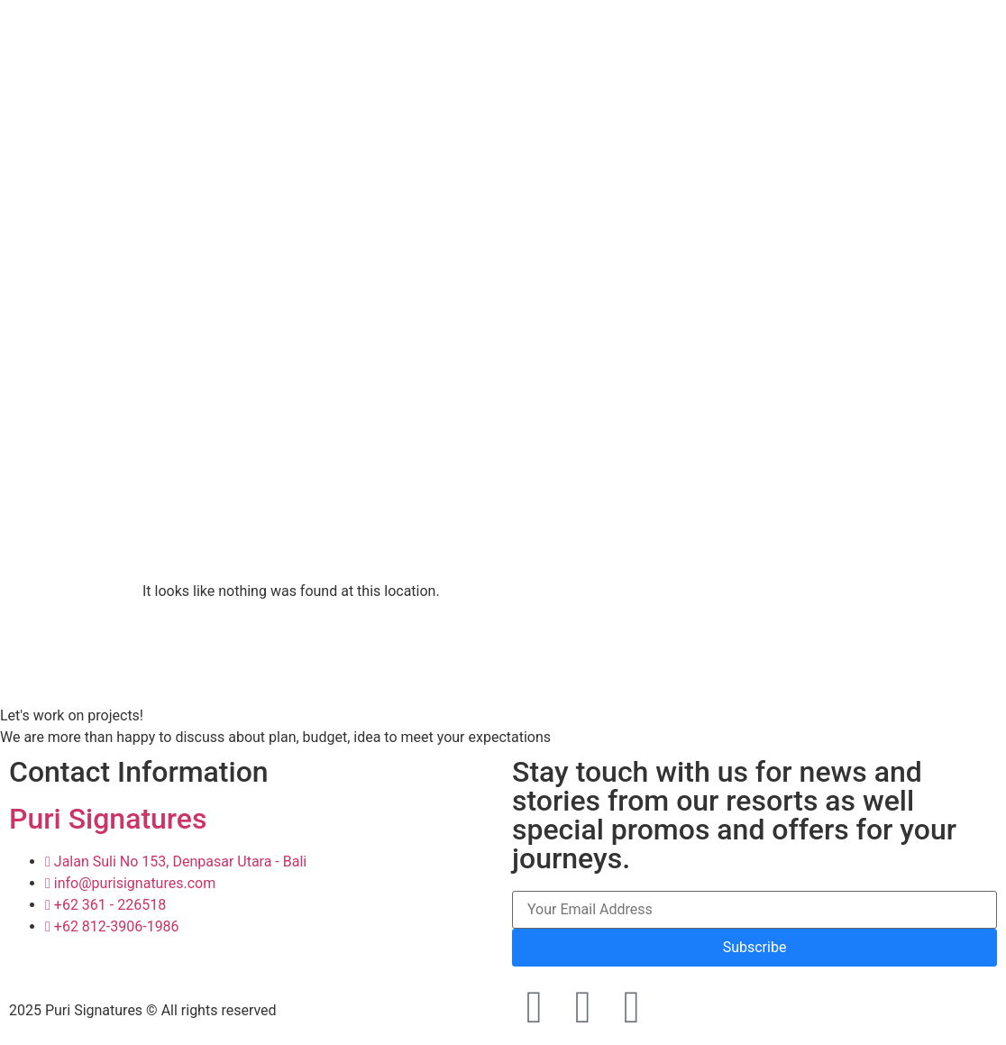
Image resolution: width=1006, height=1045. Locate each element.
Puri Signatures (107, 819)
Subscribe (755, 947)
